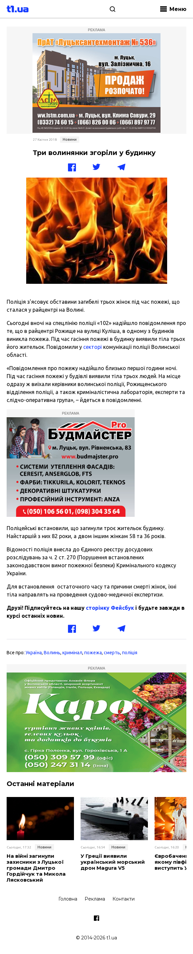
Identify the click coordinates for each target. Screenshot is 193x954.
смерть (112, 652)
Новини (70, 139)
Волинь (52, 652)
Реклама (95, 899)
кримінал (72, 652)
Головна (67, 899)
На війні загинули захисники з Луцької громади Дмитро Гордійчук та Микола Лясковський (36, 868)
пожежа (93, 652)
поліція (129, 652)
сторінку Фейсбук (110, 608)
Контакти (123, 899)
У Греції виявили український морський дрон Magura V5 (113, 862)
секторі (93, 347)
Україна (34, 652)
